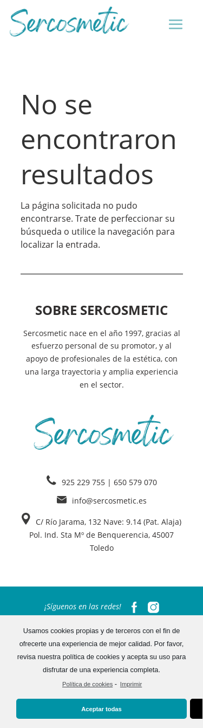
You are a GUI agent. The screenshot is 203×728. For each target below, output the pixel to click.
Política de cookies (87, 684)
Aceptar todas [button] (101, 709)
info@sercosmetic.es (109, 500)
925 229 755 (83, 482)
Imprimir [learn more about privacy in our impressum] (131, 684)
